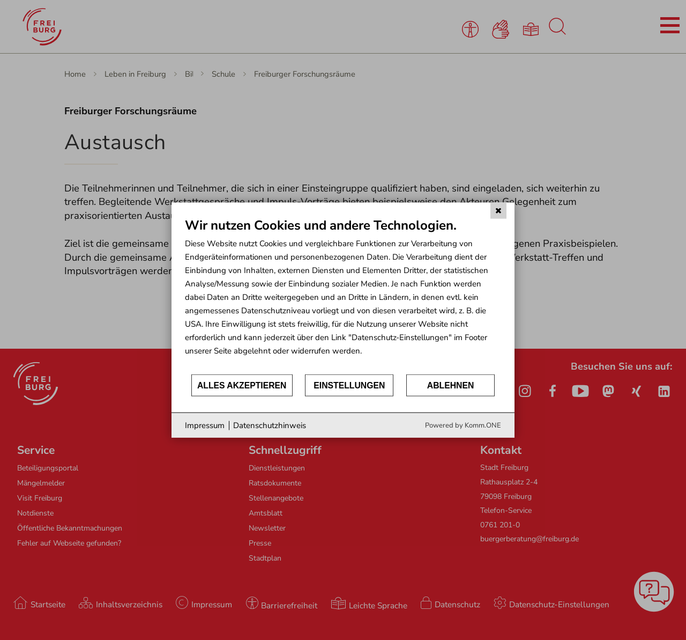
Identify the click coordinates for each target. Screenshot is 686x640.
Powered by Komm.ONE (463, 425)
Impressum (205, 425)
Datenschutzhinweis (269, 425)
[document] (343, 294)
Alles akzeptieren (242, 384)
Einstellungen (349, 384)
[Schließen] (498, 210)
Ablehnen (450, 384)
